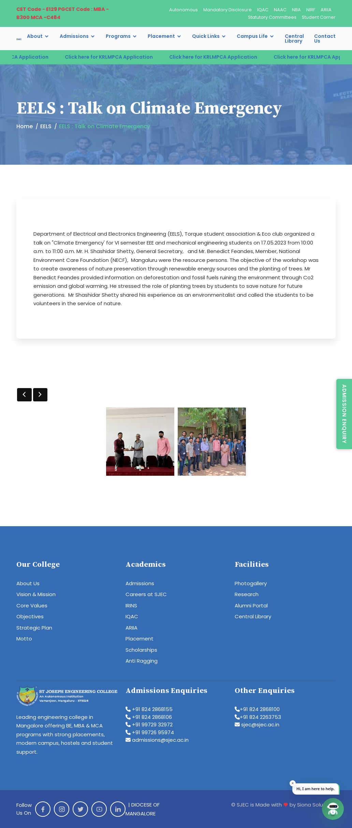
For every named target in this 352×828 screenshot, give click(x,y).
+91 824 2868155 (149, 709)
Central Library (294, 38)
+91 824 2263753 (258, 717)
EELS (46, 126)
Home (24, 126)
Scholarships (141, 649)
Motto (24, 638)
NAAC (280, 10)
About (35, 36)
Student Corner (319, 17)
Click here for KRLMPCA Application (118, 57)
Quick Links (206, 36)
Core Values (31, 605)
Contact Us (325, 38)
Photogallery (251, 583)
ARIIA (326, 10)
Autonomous (183, 10)
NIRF (310, 10)
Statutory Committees (272, 17)
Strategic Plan (34, 627)
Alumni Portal (251, 605)
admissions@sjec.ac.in (157, 739)
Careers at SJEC (146, 594)
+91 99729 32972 (149, 724)
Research (247, 594)
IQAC (262, 10)
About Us (28, 583)
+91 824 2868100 (257, 709)
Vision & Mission (36, 594)
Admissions (74, 36)
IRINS (131, 605)
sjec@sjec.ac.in (257, 724)
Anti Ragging (142, 660)
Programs (118, 36)
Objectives (30, 616)
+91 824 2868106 (149, 717)
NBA (296, 10)
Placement (161, 36)
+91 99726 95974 (150, 732)
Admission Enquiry (344, 414)
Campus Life (252, 36)
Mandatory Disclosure (227, 10)
